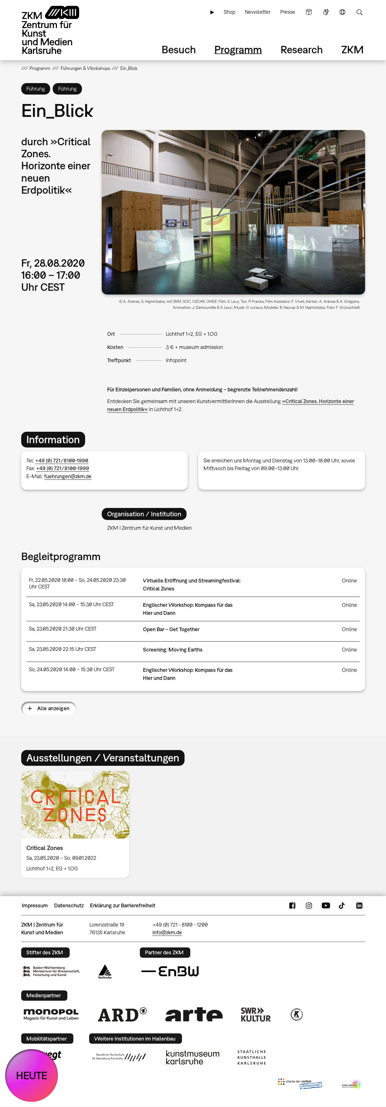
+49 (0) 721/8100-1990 (61, 461)
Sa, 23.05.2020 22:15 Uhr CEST (62, 649)
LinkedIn (359, 905)
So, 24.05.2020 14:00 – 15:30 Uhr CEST (72, 669)
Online (349, 581)
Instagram (309, 905)
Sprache (342, 12)
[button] (233, 212)
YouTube (326, 905)
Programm (238, 49)
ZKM (352, 49)
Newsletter (258, 12)
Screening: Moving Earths (173, 650)
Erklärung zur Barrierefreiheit (122, 905)
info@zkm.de (167, 932)
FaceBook (292, 905)
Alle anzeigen (53, 708)
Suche (359, 12)
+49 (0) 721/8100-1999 (62, 468)
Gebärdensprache (326, 12)
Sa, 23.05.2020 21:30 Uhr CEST (63, 629)
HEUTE (31, 1075)
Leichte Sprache (309, 12)
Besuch (179, 49)
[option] (78, 824)
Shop (229, 12)
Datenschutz (69, 905)
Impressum (35, 905)
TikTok (342, 905)
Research (302, 49)
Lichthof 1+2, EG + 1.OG (192, 334)
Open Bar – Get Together (171, 629)
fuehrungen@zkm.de (67, 476)
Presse (287, 12)
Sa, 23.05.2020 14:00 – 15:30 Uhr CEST (71, 604)
